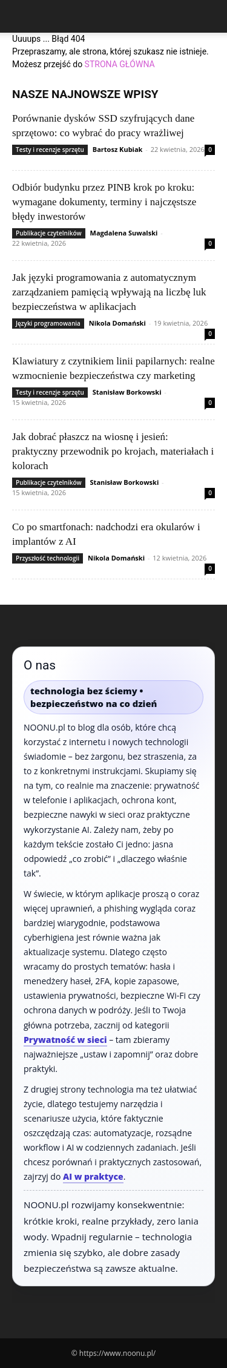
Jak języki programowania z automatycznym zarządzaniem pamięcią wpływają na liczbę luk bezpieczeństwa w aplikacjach (109, 292)
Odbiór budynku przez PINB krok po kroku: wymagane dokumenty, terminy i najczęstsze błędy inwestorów (104, 202)
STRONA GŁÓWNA (120, 64)
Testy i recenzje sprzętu (50, 149)
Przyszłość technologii (47, 558)
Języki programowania (48, 323)
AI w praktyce (93, 1176)
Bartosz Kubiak (118, 149)
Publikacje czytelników (49, 233)
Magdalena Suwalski (124, 232)
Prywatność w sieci (65, 1039)
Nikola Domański (117, 322)
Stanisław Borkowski (127, 391)
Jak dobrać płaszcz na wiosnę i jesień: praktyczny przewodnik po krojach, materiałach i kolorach (113, 451)
